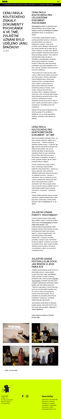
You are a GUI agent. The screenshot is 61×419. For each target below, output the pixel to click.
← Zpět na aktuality (10, 370)
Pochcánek (35, 26)
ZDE (38, 317)
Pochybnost (47, 222)
